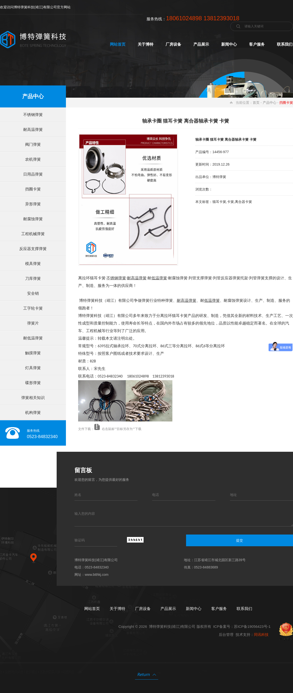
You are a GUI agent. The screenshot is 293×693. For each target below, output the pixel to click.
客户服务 (257, 44)
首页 (256, 103)
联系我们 (285, 44)
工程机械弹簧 (33, 234)
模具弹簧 (33, 264)
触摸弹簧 (33, 353)
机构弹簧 (33, 412)
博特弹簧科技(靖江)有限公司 (172, 626)
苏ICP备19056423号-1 (252, 626)
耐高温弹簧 (33, 129)
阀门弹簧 (33, 144)
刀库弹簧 (33, 278)
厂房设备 (173, 44)
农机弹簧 (33, 159)
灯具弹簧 (33, 368)
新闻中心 (229, 44)
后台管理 (226, 634)
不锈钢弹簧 (33, 115)
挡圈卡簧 (33, 189)
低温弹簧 (159, 278)
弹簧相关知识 (33, 398)
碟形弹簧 (33, 383)
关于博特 (145, 44)
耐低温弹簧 (33, 338)
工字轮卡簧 (33, 308)
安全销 (33, 293)
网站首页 (118, 44)
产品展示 (201, 44)
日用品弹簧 (33, 174)
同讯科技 (261, 634)
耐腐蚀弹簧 (33, 219)
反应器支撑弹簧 (33, 249)
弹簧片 (33, 323)
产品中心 (269, 103)
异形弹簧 (33, 204)
